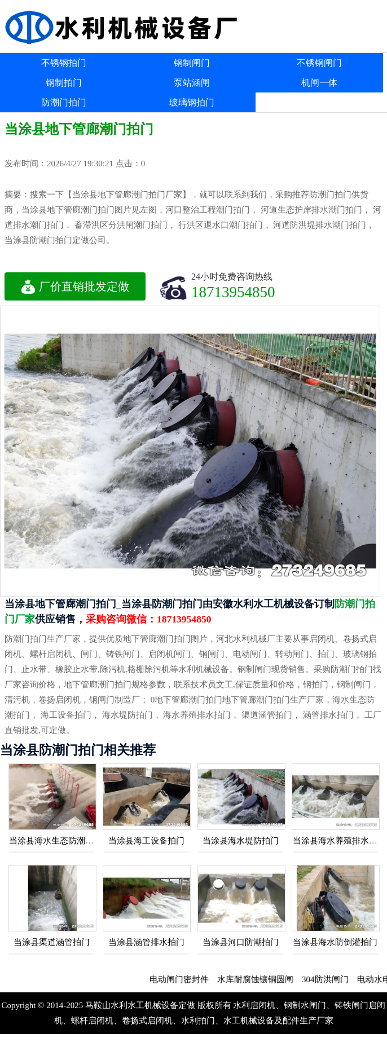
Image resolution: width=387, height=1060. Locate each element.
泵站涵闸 (192, 82)
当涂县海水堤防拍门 (241, 840)
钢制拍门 (64, 82)
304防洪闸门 (332, 979)
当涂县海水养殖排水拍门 (339, 840)
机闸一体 (319, 82)
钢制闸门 (192, 63)
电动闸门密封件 (186, 979)
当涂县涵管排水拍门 (146, 942)
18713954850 (233, 292)
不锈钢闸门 (319, 63)
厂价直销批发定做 (75, 286)
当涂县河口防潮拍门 (241, 942)
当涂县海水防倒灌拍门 (335, 942)
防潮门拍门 (63, 102)
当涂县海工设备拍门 (146, 840)
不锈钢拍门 (63, 63)
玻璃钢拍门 (191, 102)
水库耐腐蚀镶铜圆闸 (262, 979)
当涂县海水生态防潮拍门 (55, 840)
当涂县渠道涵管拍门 (52, 942)
